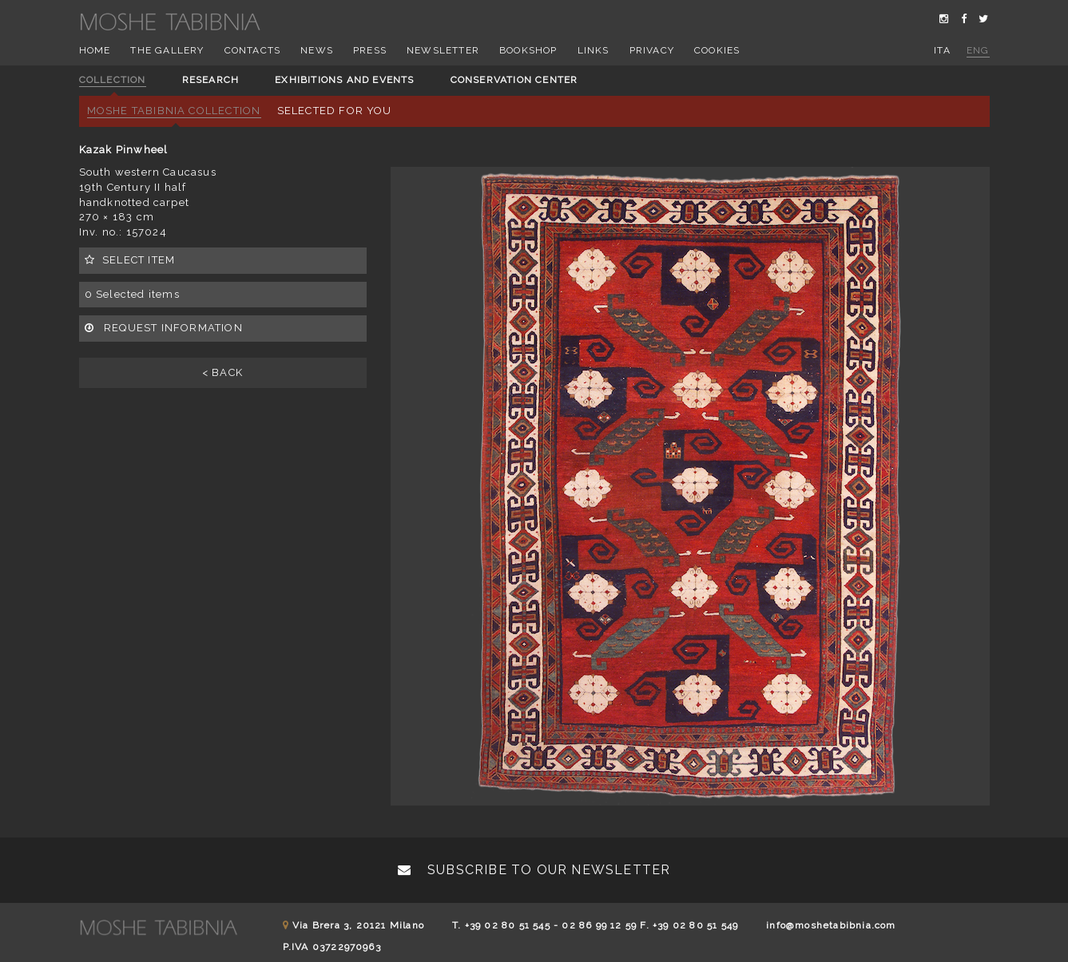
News (316, 50)
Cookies (717, 50)
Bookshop (528, 50)
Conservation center (514, 79)
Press (370, 50)
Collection (112, 79)
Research (211, 79)
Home (95, 50)
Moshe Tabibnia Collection (174, 111)
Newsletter (443, 50)
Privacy (651, 50)
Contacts (252, 50)
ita (942, 50)
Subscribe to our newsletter (534, 869)
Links (593, 50)
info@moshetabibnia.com (830, 925)
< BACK (222, 372)
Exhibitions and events (344, 79)
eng (978, 50)
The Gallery (167, 50)
